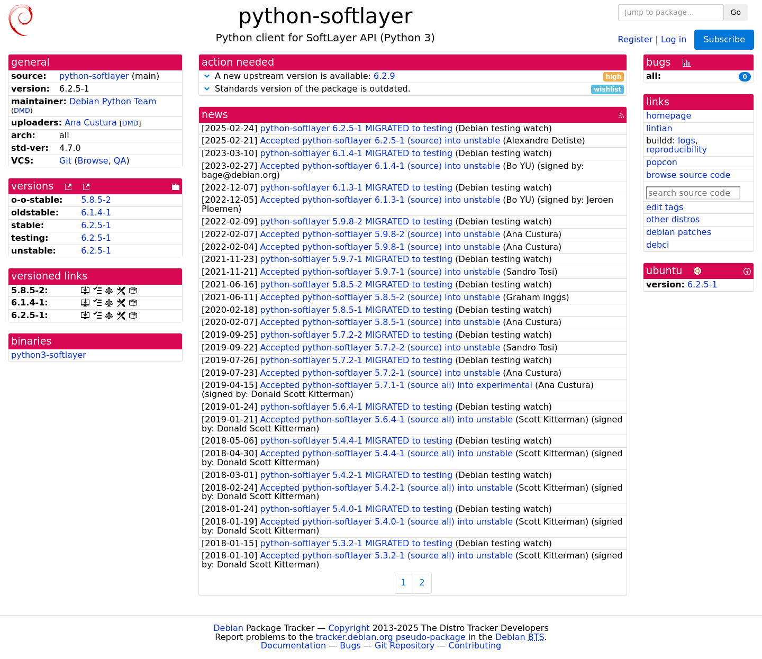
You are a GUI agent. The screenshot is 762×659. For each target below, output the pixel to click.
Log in (673, 39)
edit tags (664, 207)
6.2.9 (384, 76)
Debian (228, 628)
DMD (22, 110)
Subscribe (724, 39)
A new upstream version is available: (413, 76)
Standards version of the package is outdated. (413, 89)
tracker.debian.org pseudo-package (391, 637)
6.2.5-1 (96, 225)
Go (736, 12)
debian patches (678, 232)
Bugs (350, 645)
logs (686, 141)
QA (120, 161)
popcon (661, 162)
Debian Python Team (113, 101)
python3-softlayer (48, 355)
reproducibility (676, 150)
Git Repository (404, 645)
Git (65, 161)
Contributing (475, 645)
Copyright (348, 628)
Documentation (293, 645)
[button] (207, 76)
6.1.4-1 (96, 212)
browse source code (688, 175)
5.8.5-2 (96, 200)
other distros (673, 219)
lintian (659, 128)
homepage (668, 116)
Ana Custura (90, 123)
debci (657, 245)
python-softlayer (94, 76)
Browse (92, 161)
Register (635, 39)
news (215, 115)
